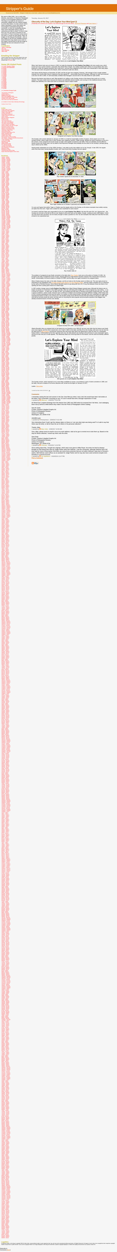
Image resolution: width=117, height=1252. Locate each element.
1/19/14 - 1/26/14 (5, 637)
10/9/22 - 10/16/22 (6, 1126)
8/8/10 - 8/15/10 (5, 439)
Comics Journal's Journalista (8, 124)
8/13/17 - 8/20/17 (5, 849)
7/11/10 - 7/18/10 (5, 434)
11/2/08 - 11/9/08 (5, 336)
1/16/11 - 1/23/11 (5, 464)
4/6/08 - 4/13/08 (5, 302)
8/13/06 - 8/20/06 (5, 206)
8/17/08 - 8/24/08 (5, 324)
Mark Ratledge (5, 50)
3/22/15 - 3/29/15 (5, 707)
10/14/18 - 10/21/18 (6, 918)
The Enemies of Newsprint (7, 92)
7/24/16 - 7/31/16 (5, 786)
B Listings (4, 68)
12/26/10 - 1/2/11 (5, 460)
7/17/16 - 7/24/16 (5, 785)
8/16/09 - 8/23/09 (5, 383)
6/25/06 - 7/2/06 (5, 198)
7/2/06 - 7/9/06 (5, 199)
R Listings (4, 88)
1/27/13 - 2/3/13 (5, 579)
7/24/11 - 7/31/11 (5, 492)
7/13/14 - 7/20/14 (5, 666)
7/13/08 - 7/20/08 (5, 318)
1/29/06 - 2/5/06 (5, 176)
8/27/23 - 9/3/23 (5, 1178)
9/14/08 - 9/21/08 (5, 328)
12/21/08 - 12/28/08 (6, 344)
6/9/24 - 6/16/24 (5, 1225)
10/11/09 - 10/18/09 (6, 392)
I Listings (4, 77)
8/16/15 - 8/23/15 (5, 731)
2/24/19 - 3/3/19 (5, 940)
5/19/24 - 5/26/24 (5, 1221)
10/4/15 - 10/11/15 (6, 739)
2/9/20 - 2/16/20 (5, 995)
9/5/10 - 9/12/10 (5, 443)
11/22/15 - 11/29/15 (6, 746)
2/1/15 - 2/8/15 (5, 699)
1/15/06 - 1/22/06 (5, 174)
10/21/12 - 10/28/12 (6, 564)
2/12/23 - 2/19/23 (5, 1146)
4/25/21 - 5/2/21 (5, 1040)
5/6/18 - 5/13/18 (5, 892)
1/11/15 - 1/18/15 (5, 695)
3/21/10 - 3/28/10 (5, 417)
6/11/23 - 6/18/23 (5, 1166)
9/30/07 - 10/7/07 (5, 272)
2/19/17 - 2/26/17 (5, 820)
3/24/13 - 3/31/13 (5, 589)
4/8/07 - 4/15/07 (5, 244)
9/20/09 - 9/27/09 (5, 389)
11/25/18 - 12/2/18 (6, 925)
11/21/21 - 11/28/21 (6, 1074)
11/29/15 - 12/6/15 (6, 748)
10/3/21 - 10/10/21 (6, 1066)
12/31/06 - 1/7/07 (5, 228)
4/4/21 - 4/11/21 (5, 1036)
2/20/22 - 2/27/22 (5, 1089)
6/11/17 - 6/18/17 (5, 839)
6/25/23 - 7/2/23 (5, 1168)
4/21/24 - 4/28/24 (5, 1217)
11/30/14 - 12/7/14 (6, 689)
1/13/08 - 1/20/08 (5, 289)
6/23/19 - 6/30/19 (5, 959)
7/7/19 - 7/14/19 (5, 961)
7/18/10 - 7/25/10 (5, 435)
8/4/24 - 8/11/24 (5, 1234)
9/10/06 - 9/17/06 (5, 210)
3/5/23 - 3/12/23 (5, 1150)
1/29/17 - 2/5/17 (5, 817)
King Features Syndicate (7, 114)
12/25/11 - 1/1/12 (5, 517)
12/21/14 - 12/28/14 (6, 692)
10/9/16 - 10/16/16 (6, 799)
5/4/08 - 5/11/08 (5, 307)
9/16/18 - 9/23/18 (5, 914)
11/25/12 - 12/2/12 (6, 569)
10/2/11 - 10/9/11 (5, 503)
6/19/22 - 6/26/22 (5, 1108)
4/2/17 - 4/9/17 (5, 827)
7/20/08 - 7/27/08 (5, 319)
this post (10, 60)
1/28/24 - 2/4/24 (5, 1203)
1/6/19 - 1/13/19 (5, 932)
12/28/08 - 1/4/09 (5, 345)
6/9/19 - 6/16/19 (5, 957)
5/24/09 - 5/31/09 (5, 369)
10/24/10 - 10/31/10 (6, 450)
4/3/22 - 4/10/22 (5, 1095)
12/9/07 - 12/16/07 (6, 283)
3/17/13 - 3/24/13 (5, 587)
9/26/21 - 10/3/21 (5, 1065)
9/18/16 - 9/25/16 (5, 795)
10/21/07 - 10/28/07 (6, 275)
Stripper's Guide (20, 8)
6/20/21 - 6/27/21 (5, 1049)
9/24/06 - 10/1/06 (5, 212)
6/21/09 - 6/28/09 (5, 374)
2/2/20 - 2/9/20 (5, 994)
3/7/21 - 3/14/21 (5, 1032)
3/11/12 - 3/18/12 (5, 529)
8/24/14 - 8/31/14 (5, 673)
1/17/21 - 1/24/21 (5, 1024)
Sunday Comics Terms (6, 104)
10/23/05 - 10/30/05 (6, 160)
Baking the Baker (5, 148)
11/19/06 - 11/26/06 (6, 222)
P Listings (4, 85)
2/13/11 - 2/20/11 (5, 468)
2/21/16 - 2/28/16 (5, 761)
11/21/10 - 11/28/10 (6, 454)
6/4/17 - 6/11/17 (5, 837)
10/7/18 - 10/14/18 (6, 917)
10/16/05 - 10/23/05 (6, 159)
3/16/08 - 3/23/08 (5, 299)
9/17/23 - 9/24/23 (5, 1182)
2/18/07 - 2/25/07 (5, 236)
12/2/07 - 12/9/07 (5, 282)
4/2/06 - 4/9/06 (5, 186)
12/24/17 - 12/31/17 (6, 870)
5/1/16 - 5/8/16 (5, 773)
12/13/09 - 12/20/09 (6, 401)
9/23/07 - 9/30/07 (5, 270)
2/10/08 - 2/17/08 (5, 293)
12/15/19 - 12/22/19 (6, 986)
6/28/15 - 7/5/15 (5, 723)
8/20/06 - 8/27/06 (5, 207)
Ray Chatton (74, 275)
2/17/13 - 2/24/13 (5, 583)
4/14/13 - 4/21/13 (5, 592)
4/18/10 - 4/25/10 (5, 420)
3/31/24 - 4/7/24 (5, 1214)
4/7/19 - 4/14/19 (5, 946)
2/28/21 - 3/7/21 (5, 1031)
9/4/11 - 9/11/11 (5, 499)
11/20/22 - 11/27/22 (6, 1133)
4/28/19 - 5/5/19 (5, 950)
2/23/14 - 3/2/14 (5, 643)
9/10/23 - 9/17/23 (5, 1181)
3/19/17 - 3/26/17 (5, 825)
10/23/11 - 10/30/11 (6, 507)
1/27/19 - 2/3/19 (5, 935)
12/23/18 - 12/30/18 (6, 929)
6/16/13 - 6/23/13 (5, 602)
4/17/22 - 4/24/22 (5, 1098)
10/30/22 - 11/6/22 (6, 1129)
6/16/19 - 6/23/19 (5, 958)
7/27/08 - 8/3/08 (5, 320)
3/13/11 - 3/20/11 (5, 473)
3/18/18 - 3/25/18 (5, 884)
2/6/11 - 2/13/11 (5, 467)
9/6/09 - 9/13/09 (5, 386)
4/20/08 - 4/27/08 (5, 304)
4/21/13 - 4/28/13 (5, 593)
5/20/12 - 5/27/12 (5, 541)
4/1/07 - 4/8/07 (5, 243)
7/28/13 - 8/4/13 (5, 609)
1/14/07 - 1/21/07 (5, 231)
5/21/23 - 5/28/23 (5, 1162)
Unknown (44, 445)
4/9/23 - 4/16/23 (5, 1156)
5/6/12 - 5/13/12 (5, 539)
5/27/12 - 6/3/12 (5, 542)
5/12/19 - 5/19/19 (5, 952)
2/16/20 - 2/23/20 (5, 996)
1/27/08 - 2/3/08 (5, 291)
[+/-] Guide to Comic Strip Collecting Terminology (13, 101)
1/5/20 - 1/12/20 (5, 990)
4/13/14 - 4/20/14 (5, 651)
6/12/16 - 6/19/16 (5, 779)
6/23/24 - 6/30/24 (5, 1227)
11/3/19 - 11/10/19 (6, 979)
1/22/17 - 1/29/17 (5, 816)
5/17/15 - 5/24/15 (5, 716)
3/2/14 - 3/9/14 (5, 644)
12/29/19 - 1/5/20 (5, 989)
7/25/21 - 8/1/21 (5, 1054)
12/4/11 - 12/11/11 (6, 514)
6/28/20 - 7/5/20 (5, 1014)
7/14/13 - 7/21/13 (5, 607)
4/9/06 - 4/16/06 (5, 187)
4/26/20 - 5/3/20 (5, 1003)
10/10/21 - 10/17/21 (6, 1067)
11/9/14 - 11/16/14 (6, 685)
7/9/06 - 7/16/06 (5, 200)
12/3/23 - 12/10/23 (6, 1194)
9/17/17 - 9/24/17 (5, 854)
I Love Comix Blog (6, 140)
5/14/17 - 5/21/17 (5, 834)
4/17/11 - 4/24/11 (5, 476)
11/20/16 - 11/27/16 (6, 806)
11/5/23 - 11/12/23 (6, 1190)
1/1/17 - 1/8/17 (5, 812)
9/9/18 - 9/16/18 (5, 912)
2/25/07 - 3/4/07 (5, 237)
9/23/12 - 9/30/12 (5, 559)
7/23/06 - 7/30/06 (5, 202)
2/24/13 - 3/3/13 (5, 584)
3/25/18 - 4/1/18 (5, 885)
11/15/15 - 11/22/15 (6, 745)
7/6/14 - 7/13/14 (5, 665)
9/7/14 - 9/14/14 (5, 675)
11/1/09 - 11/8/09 (5, 394)
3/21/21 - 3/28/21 (5, 1034)
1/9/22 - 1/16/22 (5, 1082)
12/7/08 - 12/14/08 (6, 342)
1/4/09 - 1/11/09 (5, 347)
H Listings (4, 76)
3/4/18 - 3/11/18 (5, 882)
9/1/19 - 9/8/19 (5, 970)
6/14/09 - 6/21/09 (5, 373)
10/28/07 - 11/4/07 (6, 276)
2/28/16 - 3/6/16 (5, 762)
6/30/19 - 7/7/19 (5, 960)
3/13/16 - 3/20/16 (5, 765)
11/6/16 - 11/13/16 (6, 803)
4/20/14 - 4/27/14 (5, 652)
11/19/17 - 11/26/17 (6, 865)
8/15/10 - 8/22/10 (5, 440)
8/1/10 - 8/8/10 (5, 437)
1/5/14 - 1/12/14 (5, 635)
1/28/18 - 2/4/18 (5, 876)
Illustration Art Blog (6, 141)
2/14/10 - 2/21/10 (5, 411)
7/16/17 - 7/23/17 (5, 844)
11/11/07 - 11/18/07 (6, 278)
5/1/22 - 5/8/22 (5, 1100)
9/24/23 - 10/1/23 (5, 1183)
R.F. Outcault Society (6, 144)
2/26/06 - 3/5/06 (5, 181)
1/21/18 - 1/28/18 (5, 875)
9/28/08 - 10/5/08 (5, 331)
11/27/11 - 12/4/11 (6, 512)
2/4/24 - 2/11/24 (5, 1204)
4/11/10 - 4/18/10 (5, 419)
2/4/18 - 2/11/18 (5, 877)
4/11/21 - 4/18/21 (5, 1037)
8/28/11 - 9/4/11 (5, 498)
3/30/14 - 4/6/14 (5, 649)
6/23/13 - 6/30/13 (5, 603)
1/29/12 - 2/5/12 (5, 523)
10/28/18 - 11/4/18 (6, 920)
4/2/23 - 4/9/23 (5, 1154)
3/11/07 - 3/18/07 (5, 240)
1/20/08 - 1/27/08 (5, 290)
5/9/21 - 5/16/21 (5, 1042)
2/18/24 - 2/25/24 (5, 1207)
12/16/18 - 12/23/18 (6, 928)
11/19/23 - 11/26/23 (6, 1192)
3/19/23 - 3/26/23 (5, 1152)
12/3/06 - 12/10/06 (6, 224)
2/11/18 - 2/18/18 (5, 878)
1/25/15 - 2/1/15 (5, 698)
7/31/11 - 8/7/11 (5, 493)
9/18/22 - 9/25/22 (5, 1123)
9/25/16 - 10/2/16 (5, 796)
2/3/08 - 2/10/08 (5, 292)
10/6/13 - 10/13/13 (6, 620)
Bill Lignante (45, 331)
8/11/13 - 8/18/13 (5, 611)
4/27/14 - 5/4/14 (5, 653)
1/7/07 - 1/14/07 (5, 229)
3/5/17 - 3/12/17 (5, 823)
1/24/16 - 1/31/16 (5, 757)
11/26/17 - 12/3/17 (6, 866)
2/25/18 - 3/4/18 (5, 881)
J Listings (4, 78)
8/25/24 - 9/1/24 (5, 1237)
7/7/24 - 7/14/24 (5, 1229)
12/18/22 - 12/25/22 (6, 1137)
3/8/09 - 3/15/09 (5, 357)
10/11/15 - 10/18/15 (6, 740)
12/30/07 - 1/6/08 (5, 286)
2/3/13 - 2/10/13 (5, 581)
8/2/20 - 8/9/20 (5, 1016)
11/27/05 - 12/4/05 (6, 166)
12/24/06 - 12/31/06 (6, 227)
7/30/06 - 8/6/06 (5, 203)
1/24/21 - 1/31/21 (5, 1025)
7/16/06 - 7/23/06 (5, 201)
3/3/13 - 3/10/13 (5, 585)
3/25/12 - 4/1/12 (5, 532)
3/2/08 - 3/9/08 (5, 297)
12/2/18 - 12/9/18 (5, 926)
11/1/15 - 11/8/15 (5, 743)
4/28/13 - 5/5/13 (5, 594)
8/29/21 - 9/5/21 (5, 1060)
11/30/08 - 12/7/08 (6, 341)
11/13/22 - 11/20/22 (6, 1132)
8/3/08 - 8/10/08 (5, 322)
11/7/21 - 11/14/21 (6, 1071)
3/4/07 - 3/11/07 (5, 239)
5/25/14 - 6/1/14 (5, 658)
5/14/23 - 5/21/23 (5, 1161)
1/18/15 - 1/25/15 (5, 697)
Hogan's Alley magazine (7, 111)
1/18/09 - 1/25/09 (5, 349)
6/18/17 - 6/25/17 (5, 840)
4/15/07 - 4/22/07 (5, 245)
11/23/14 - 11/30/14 (6, 687)
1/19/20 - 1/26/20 (5, 992)
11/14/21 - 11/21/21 (6, 1073)
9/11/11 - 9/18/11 (5, 500)
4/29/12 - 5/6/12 (5, 537)
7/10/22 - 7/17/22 (5, 1111)
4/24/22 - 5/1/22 (5, 1099)
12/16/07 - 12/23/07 (6, 284)
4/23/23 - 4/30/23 (5, 1158)
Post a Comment (37, 458)
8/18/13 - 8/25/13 (5, 612)
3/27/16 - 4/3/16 (5, 767)
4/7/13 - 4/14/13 (5, 591)
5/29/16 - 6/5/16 (5, 777)
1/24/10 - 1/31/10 (5, 408)
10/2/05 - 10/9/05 (5, 157)
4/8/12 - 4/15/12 (5, 534)
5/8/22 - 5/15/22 (5, 1101)
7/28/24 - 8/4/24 (5, 1233)
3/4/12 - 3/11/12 (5, 528)
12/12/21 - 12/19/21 (6, 1077)
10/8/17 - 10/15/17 (6, 858)
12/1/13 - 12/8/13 (5, 629)
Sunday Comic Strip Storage (8, 98)
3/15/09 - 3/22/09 (5, 358)
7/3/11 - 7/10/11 (5, 489)
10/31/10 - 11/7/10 (6, 451)
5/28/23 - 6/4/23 (5, 1164)
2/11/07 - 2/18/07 (5, 235)
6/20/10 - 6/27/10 (5, 431)
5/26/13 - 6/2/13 (5, 599)
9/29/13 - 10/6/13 (5, 619)
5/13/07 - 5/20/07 (5, 250)
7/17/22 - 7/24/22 (5, 1112)
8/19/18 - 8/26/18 (5, 909)
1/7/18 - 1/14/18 (5, 873)
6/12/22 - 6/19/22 (5, 1107)
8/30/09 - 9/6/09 (5, 385)
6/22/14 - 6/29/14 (5, 662)
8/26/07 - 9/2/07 (5, 266)
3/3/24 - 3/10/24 (5, 1209)
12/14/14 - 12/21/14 (6, 691)
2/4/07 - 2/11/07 (5, 234)
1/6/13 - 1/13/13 (5, 576)
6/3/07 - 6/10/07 (5, 253)
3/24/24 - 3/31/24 (5, 1212)
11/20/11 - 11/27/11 (6, 511)
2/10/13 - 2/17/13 (5, 582)
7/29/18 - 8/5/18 (5, 906)
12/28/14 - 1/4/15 (5, 693)
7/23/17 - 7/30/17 (5, 845)
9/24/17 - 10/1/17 (5, 856)
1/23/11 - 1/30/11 (5, 465)
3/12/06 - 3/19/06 (5, 183)
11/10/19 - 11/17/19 (6, 981)
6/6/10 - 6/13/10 (5, 428)
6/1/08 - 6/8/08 (5, 311)
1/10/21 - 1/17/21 (5, 1023)
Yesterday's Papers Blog (7, 130)
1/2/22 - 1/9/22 (5, 1081)
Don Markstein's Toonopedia (8, 147)
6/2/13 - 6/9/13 (5, 600)
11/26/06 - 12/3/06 (6, 223)
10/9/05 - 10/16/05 (6, 158)
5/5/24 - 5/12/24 (5, 1219)
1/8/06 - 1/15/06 (5, 173)
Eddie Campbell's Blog (7, 133)
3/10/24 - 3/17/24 (5, 1210)
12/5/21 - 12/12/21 (6, 1076)
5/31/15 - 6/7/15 (5, 718)
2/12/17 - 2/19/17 (5, 819)
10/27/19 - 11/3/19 (6, 978)
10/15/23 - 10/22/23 (6, 1186)
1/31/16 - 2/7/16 (5, 758)
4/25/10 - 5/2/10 (5, 422)
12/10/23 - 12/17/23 (6, 1195)
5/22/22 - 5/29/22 (5, 1103)
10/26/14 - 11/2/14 (6, 683)
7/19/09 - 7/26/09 (5, 378)
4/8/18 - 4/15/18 (5, 887)
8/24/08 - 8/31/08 (5, 325)
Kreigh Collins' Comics (7, 109)
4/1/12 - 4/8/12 (5, 533)
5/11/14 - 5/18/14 (5, 656)
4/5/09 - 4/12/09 (5, 361)
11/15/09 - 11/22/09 (6, 397)
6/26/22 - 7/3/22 (5, 1109)
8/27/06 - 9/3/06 (5, 208)
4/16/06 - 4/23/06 (5, 189)
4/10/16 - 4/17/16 (5, 769)
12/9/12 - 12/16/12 (6, 572)
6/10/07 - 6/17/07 (5, 254)
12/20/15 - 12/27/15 (6, 751)
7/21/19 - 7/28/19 (5, 964)
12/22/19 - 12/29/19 (6, 987)
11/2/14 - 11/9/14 (5, 684)
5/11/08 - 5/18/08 (5, 308)
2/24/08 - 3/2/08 (5, 295)
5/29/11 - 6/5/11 (5, 483)
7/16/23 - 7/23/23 (5, 1171)
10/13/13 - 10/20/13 (6, 622)
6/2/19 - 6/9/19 (5, 956)
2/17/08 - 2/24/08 (5, 294)
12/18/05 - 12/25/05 (6, 169)
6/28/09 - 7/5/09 (5, 375)
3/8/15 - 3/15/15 (5, 704)
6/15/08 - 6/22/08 (5, 314)
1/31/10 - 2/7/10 (5, 409)
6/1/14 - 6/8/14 (5, 659)
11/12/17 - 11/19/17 (6, 864)
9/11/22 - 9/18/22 (5, 1121)
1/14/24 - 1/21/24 (5, 1201)
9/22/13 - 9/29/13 (5, 618)
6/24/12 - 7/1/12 (5, 547)
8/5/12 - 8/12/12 (5, 551)
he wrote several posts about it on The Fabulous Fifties (67, 282)
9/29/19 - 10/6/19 (5, 974)
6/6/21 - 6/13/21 (5, 1046)
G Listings (4, 74)
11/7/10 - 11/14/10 (6, 452)
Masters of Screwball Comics (8, 128)
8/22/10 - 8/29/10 (5, 441)
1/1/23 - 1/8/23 (5, 1140)
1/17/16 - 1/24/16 (5, 756)
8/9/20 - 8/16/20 (5, 1017)
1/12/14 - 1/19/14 (5, 636)
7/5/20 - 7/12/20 (5, 1015)
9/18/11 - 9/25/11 (5, 501)
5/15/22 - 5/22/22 (5, 1102)
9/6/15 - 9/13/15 (5, 734)
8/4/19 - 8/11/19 (5, 966)
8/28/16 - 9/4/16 (5, 792)
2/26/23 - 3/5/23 (5, 1149)
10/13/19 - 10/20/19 (6, 976)
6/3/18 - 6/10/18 (5, 896)
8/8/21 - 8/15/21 (5, 1057)
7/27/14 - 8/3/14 (5, 668)
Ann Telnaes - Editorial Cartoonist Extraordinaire (12, 138)
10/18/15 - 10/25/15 (6, 741)
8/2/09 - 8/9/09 (5, 381)
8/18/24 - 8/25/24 (5, 1236)
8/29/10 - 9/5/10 (5, 442)
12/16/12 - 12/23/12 (6, 573)
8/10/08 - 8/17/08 (5, 323)
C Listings (4, 70)
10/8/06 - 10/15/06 (6, 215)
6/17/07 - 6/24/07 (5, 256)
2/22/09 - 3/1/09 (5, 354)
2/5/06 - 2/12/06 (5, 177)
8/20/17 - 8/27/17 (5, 850)
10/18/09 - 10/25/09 (6, 393)
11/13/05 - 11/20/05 (6, 164)
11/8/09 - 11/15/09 (6, 395)
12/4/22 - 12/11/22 (6, 1135)
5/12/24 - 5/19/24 (5, 1220)
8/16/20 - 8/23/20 (5, 1018)
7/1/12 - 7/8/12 (5, 548)
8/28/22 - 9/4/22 (5, 1119)
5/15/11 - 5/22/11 (5, 481)
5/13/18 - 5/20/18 (5, 893)
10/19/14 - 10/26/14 (6, 682)
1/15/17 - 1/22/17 (5, 815)
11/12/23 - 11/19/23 (6, 1191)
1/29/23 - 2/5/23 (5, 1144)
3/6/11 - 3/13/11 (5, 472)
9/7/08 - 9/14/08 (5, 327)
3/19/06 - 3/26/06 (5, 184)
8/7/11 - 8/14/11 (5, 494)
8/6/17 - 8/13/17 (5, 848)
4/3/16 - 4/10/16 (5, 768)
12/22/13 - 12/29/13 (6, 633)
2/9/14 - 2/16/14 (5, 641)
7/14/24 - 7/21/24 (5, 1231)
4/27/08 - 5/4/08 (5, 306)
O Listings (4, 84)
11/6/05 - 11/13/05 (6, 162)
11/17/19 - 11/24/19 (6, 982)
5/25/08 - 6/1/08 (5, 310)
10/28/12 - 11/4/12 (6, 565)
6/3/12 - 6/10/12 (5, 543)
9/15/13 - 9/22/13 (5, 617)
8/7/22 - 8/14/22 (5, 1116)
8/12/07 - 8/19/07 (5, 264)
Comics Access (5, 119)
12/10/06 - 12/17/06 (6, 225)
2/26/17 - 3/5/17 (5, 821)
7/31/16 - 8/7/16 (5, 787)
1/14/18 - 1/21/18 (5, 874)
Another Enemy (5, 93)
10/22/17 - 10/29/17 (6, 860)
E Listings (4, 72)
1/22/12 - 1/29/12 (5, 522)
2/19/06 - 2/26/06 (5, 180)
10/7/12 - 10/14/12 (6, 561)
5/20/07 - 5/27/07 (5, 251)
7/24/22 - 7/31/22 (5, 1114)
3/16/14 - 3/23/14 (5, 647)
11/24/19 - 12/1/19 (6, 983)
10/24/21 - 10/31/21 (6, 1069)
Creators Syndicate (6, 113)
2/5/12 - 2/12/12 (5, 524)
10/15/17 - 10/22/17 (6, 859)
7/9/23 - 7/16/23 (5, 1170)
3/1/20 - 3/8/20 (5, 999)
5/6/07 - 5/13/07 (5, 249)
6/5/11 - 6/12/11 (5, 484)
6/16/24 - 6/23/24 (5, 1226)
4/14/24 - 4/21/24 (5, 1216)
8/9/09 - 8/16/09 (5, 382)
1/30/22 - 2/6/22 (5, 1085)
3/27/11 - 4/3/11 (5, 475)
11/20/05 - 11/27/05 (6, 165)
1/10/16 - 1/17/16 (5, 754)
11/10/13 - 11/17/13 (6, 626)
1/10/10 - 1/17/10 (5, 406)
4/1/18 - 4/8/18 (5, 886)
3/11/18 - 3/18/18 (5, 883)
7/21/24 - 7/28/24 (5, 1232)
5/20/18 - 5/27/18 (5, 894)
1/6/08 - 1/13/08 (5, 287)
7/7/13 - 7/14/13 (5, 606)
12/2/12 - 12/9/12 (5, 570)
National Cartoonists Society (8, 127)
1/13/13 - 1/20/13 (5, 577)
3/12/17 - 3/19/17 (5, 824)
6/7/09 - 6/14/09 (5, 372)
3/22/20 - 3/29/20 (5, 1002)
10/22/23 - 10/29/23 (6, 1187)
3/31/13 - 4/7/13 (5, 590)
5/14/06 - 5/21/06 (5, 193)
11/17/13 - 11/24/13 (6, 627)
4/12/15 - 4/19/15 (5, 710)
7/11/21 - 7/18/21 (5, 1052)
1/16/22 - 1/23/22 (5, 1083)
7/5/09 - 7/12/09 (5, 376)
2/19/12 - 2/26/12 (5, 526)
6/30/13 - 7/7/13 (5, 604)
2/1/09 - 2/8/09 (5, 351)
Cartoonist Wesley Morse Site (8, 132)
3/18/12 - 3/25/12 (5, 531)
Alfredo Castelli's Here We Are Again (10, 125)
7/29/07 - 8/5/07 (5, 261)
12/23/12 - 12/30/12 (6, 574)
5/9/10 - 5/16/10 (5, 424)
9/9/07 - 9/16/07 (5, 268)
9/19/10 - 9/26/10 (5, 445)
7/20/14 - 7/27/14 (5, 667)
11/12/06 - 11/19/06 (6, 220)
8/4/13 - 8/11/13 (5, 610)
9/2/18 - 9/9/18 (5, 911)
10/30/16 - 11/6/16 (6, 802)
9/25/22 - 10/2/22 (5, 1124)
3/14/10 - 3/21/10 (5, 416)
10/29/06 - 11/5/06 (6, 218)
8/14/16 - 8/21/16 (5, 790)
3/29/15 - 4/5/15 (5, 708)
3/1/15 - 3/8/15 (5, 703)
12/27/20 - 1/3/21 (5, 1020)
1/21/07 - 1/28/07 (5, 232)
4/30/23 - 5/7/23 (5, 1159)
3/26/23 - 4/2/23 (5, 1153)
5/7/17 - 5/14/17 (5, 833)
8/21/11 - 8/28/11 (5, 497)
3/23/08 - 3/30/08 (5, 300)
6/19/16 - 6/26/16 (5, 781)
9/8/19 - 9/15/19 (5, 971)
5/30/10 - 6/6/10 (5, 427)
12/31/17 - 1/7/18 (5, 871)
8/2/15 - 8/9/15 (5, 728)
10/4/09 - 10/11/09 (6, 391)
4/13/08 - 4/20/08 (5, 303)
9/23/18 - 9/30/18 (5, 915)
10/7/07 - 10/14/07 (6, 273)
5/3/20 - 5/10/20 (5, 1004)
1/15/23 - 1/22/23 (5, 1142)
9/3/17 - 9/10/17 (5, 852)
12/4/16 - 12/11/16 (6, 808)
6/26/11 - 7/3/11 (5, 487)
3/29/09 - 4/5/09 (5, 360)
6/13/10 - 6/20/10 (5, 429)
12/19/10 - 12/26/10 (6, 459)
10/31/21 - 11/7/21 (6, 1070)
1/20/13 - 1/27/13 (5, 578)
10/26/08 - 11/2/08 (6, 335)
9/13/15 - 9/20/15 (5, 735)
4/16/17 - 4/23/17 (5, 829)
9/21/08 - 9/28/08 (5, 329)
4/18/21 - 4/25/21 (5, 1039)
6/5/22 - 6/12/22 (5, 1106)
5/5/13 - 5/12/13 (5, 595)
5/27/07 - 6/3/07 (5, 252)
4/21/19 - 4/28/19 (5, 949)
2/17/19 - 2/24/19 (5, 939)
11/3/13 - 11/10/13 (6, 625)
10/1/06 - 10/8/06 (5, 214)
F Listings (4, 73)
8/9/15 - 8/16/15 (5, 729)
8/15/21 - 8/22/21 (5, 1058)
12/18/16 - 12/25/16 (6, 810)
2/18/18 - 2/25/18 (5, 879)
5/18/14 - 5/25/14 (5, 657)
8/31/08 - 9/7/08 (5, 326)
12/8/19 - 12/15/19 (6, 985)
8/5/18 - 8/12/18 (5, 907)
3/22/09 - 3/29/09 (5, 359)
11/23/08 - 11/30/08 (6, 340)
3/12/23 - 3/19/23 (5, 1151)
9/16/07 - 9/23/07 (5, 269)
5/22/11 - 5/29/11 (5, 482)
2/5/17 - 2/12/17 (5, 818)
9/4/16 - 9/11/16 (5, 793)
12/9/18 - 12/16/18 (6, 927)
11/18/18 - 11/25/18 (6, 924)
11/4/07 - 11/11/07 (6, 277)
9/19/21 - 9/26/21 (5, 1064)
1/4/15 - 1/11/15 (5, 694)
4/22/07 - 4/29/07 (5, 247)
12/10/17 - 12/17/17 (6, 868)
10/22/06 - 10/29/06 (6, 217)
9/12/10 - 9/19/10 (5, 444)
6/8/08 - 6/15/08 (5, 312)
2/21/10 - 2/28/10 (5, 412)
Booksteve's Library (6, 149)
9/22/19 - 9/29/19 (5, 973)
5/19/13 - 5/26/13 (5, 598)
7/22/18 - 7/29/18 (5, 904)
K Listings (4, 79)
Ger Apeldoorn (45, 456)
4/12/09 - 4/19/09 (5, 362)
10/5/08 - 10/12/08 (6, 332)
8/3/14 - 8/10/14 (5, 669)
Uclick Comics (5, 116)
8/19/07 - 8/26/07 (5, 265)
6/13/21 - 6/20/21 (5, 1048)
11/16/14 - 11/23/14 (6, 686)
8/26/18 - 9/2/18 (5, 910)
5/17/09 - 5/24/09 (5, 368)
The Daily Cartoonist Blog (7, 123)
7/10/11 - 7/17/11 (5, 490)
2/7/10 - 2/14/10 (5, 410)
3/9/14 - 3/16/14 (5, 645)
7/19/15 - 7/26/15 (5, 726)
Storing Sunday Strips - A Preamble (9, 97)
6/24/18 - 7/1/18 (5, 900)
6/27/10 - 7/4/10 (5, 432)
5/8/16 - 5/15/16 (5, 774)
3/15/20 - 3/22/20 (5, 1001)
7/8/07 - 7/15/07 (5, 259)
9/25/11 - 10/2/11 (5, 502)
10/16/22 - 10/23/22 (6, 1127)
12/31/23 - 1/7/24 (5, 1199)
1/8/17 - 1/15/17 (5, 814)
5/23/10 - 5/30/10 (5, 426)
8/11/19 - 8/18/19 (5, 967)
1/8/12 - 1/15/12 (5, 519)
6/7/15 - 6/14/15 (5, 719)
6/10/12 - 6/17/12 (5, 544)
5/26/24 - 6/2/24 (5, 1223)
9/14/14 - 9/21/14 (5, 676)
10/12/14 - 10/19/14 (6, 681)
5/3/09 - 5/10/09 (5, 366)
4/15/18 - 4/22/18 (5, 889)
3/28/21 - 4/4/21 (5, 1035)
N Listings (4, 83)
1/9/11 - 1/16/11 (5, 462)
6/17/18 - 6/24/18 (5, 899)
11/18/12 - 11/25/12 (6, 568)
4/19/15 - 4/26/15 (5, 711)
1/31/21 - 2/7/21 (5, 1026)
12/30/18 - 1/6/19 (5, 931)
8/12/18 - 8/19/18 (5, 908)
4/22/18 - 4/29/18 (5, 890)
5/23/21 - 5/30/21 (5, 1044)
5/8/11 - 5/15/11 (5, 479)
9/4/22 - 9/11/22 (5, 1120)
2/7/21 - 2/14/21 (5, 1027)
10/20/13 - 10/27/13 (6, 623)
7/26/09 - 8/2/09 (5, 379)
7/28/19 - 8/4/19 (5, 965)
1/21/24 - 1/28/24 (5, 1202)
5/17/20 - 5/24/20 (5, 1007)
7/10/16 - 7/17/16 (5, 784)
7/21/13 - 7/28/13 (5, 608)
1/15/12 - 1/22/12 (5, 520)
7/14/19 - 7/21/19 (5, 962)
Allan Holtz (44, 429)
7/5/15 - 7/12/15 (5, 724)
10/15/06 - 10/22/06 (6, 216)
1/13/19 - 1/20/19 (5, 933)
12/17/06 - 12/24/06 (6, 226)
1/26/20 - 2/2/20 (5, 993)
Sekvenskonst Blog (6, 131)
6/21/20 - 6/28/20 (5, 1012)
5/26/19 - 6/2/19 (5, 954)
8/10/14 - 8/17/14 (5, 670)
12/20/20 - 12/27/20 (6, 1019)
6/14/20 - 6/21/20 (5, 1011)
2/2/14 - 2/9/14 (5, 640)
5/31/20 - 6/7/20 (5, 1009)
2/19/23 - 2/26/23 (5, 1148)
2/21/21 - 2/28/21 (5, 1029)
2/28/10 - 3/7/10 (5, 414)
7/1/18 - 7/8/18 (5, 901)
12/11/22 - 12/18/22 (6, 1136)
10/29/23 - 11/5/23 (6, 1189)
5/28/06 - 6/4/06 (5, 195)
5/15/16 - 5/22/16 (5, 775)
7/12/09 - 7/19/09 (5, 377)
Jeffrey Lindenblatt (6, 47)
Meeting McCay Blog (6, 143)
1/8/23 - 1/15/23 (5, 1141)
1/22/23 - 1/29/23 (5, 1143)
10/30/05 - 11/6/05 (6, 161)
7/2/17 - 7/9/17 (5, 842)
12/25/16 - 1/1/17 (5, 811)
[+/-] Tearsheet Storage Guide (9, 90)
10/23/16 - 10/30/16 (6, 801)
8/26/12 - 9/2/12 (5, 554)
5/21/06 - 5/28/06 (5, 194)
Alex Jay (4, 48)
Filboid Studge (5, 142)
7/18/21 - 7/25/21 (5, 1053)
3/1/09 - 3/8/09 (5, 356)
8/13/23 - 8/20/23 (5, 1176)
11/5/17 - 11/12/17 (6, 862)
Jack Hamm (92, 23)
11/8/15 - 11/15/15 (6, 744)
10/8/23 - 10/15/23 (6, 1185)
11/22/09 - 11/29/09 (6, 398)
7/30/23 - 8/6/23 (5, 1174)
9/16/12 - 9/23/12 (5, 558)
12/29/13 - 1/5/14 (5, 634)
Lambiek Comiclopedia (7, 145)
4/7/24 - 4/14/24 (5, 1215)
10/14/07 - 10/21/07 (6, 274)
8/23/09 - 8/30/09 (5, 384)
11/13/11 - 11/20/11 (6, 510)
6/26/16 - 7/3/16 (5, 782)
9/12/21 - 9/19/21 (5, 1062)
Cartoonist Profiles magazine (8, 110)
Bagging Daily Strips (6, 95)
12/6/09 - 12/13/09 (6, 400)
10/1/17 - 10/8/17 (5, 857)
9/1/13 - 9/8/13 (5, 615)
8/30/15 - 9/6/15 (5, 733)
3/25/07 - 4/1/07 (5, 242)
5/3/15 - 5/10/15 (5, 714)
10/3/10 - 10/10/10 (6, 448)
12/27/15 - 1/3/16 (5, 752)
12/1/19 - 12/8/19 (5, 984)
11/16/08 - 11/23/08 (6, 339)
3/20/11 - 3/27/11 (5, 474)
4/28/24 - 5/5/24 (5, 1218)
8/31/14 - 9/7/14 (5, 674)
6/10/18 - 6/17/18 (5, 898)
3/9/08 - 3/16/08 (5, 298)
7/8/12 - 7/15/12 (5, 549)
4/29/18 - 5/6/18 (5, 891)
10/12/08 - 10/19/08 (6, 333)
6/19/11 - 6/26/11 (5, 486)
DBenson (44, 400)
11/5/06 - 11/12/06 (6, 219)
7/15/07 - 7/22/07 (5, 260)
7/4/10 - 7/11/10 (5, 433)
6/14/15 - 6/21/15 (5, 720)
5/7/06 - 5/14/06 (5, 192)
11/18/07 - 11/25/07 (6, 279)
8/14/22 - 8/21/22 (5, 1117)
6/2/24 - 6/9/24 (5, 1224)
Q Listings (4, 87)
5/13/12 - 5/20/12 (5, 540)
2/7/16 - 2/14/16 (5, 759)
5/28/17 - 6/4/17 (5, 836)
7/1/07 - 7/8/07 (5, 258)
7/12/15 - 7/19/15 (5, 725)
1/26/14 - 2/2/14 (5, 639)
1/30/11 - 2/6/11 (5, 466)
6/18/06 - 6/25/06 (5, 197)
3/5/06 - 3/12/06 (5, 182)
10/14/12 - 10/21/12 (6, 562)
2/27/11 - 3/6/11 (5, 470)
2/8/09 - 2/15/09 (5, 352)
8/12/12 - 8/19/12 (5, 552)
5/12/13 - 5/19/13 (5, 597)
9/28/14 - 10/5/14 (5, 678)
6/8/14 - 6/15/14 (5, 660)
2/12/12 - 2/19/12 (5, 525)
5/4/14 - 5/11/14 (5, 654)
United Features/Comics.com (8, 115)
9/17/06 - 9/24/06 (5, 211)
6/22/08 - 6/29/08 (5, 315)
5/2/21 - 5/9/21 (5, 1041)
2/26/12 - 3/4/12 (5, 527)
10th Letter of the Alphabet (7, 122)
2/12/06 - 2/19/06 (5, 178)
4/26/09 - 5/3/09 (5, 365)
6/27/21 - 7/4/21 (5, 1050)
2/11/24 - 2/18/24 (5, 1206)
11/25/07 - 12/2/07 (6, 281)
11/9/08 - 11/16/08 (6, 337)
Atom (8, 1250)
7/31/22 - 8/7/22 (5, 1115)
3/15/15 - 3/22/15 (5, 706)
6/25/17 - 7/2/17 (5, 841)
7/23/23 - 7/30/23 (5, 1173)
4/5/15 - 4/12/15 (5, 709)
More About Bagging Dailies (8, 96)
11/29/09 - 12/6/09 (6, 399)
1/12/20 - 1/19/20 (5, 991)
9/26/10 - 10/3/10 (5, 447)
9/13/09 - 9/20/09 (5, 387)
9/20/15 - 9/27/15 (5, 736)
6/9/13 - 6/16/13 (5, 601)
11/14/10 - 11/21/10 (6, 453)
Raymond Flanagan (80, 23)
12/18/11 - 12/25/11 (6, 516)
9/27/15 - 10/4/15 (5, 737)
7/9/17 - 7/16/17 (5, 843)
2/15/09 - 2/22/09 (5, 353)
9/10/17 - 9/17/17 (5, 853)
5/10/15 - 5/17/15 (5, 715)
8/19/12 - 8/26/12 (5, 553)
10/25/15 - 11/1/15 (6, 742)
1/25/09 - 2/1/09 (5, 350)
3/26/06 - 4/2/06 (5, 185)
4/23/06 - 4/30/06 (5, 190)
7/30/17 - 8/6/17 (5, 846)
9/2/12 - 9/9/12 (5, 556)
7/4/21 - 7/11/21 (5, 1051)
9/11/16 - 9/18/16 (5, 794)
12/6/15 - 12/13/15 (6, 749)
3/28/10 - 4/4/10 (5, 418)
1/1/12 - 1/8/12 (5, 518)
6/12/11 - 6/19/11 (5, 485)
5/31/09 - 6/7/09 (5, 370)
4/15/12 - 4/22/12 (5, 535)
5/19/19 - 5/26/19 (5, 953)
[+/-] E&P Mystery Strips (8, 66)
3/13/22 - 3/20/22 (5, 1092)
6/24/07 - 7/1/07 (5, 257)
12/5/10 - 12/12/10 (6, 457)
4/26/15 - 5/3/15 (5, 712)
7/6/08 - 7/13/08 (5, 317)
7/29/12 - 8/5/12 (5, 550)
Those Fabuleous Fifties (7, 139)
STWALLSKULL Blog (6, 135)
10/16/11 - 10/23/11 (6, 506)
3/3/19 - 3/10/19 (5, 941)
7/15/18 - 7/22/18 (5, 903)
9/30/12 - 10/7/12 (5, 560)
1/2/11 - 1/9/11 (5, 461)
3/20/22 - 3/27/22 (5, 1093)
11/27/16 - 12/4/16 (6, 807)
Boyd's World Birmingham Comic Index (10, 151)
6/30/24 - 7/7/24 (5, 1228)
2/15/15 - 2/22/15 (5, 701)
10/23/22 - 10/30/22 (6, 1128)
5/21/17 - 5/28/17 (5, 835)
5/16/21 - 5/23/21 (5, 1043)
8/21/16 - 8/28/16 (5, 791)
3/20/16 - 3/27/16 (5, 766)
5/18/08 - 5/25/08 (5, 309)
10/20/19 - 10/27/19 (6, 977)
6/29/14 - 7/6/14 (5, 664)
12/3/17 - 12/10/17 (6, 867)
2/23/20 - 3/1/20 (5, 998)
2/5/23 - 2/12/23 (5, 1145)
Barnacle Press (5, 118)
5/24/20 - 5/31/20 (5, 1008)
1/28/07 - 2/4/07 (5, 233)
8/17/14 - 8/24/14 (5, 672)
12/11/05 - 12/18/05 (6, 168)
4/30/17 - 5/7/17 (5, 832)
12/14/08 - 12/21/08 (6, 343)
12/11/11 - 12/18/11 (6, 515)
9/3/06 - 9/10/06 (5, 209)
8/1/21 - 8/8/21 (5, 1056)
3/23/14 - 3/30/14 (5, 648)
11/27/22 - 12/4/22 (6, 1134)
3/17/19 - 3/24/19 (5, 943)
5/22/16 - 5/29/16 (5, 776)
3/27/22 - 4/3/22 (5, 1094)
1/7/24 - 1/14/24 (5, 1200)
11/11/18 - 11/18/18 (6, 923)
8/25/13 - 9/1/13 (5, 614)
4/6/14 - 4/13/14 (5, 650)
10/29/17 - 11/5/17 (6, 861)
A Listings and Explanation (8, 67)
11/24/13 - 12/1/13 (6, 628)
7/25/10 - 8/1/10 (5, 436)
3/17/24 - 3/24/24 (5, 1211)
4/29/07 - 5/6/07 (5, 248)
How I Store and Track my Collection (10, 99)
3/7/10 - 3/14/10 (5, 415)
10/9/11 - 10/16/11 (6, 504)
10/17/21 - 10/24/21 (6, 1068)
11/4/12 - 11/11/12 (6, 566)
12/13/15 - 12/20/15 (6, 750)
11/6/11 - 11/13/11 (6, 509)
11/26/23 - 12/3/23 (6, 1193)
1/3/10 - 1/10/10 (5, 404)
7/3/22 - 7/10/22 (5, 1110)
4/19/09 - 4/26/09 (5, 364)
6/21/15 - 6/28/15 (5, 722)
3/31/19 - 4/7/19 (5, 945)
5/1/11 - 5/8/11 (5, 478)
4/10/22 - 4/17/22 (5, 1096)
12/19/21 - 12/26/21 (6, 1078)
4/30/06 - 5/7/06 (5, 191)
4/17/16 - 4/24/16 (5, 770)
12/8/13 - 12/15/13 (6, 631)
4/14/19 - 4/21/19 (5, 948)
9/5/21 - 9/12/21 (5, 1061)
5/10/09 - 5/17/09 (5, 367)
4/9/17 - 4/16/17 (5, 828)
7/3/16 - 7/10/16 (5, 783)
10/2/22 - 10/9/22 (5, 1125)
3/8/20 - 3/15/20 (5, 1000)
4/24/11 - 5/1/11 (5, 477)
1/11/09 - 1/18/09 (5, 348)
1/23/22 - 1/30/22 (5, 1084)
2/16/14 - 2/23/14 (5, 642)
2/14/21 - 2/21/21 (5, 1028)
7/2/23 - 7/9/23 (5, 1169)
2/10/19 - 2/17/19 (5, 937)
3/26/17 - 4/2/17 (5, 826)
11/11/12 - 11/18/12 (6, 567)
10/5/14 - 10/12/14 (6, 679)
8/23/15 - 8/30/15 (5, 732)
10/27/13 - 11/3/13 (6, 624)
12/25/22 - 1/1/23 (5, 1139)
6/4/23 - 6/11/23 (5, 1165)
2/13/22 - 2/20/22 (5, 1087)
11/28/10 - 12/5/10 (6, 456)
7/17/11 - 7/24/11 (5, 491)
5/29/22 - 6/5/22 (5, 1104)
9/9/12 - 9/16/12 (5, 557)
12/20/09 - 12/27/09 (6, 402)
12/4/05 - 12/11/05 (6, 167)
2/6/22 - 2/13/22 (5, 1086)
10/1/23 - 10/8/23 (5, 1184)
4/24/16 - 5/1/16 (5, 771)
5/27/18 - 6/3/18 (5, 895)
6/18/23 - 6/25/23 (5, 1167)
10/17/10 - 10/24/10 (6, 449)
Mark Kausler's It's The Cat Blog (9, 136)
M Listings (4, 82)
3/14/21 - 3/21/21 (5, 1033)
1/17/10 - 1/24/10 (5, 407)
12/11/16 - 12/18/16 (6, 809)
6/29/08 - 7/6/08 (5, 316)
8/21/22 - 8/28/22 (5, 1118)
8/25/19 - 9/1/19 (5, 969)
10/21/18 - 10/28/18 (6, 919)
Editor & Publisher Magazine (8, 117)
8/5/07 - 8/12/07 (5, 262)
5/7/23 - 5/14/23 (5, 1160)
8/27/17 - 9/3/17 (5, 851)
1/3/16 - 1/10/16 (5, 753)
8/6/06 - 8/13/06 (5, 205)
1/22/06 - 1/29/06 (5, 175)
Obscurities (39, 386)
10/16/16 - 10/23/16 (6, 800)
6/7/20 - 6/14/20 (5, 1010)
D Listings (4, 71)
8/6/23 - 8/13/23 (5, 1175)
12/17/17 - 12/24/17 (6, 869)
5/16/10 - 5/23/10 (5, 425)
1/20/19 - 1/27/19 (5, 934)
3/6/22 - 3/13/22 (5, 1091)
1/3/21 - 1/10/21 (5, 1021)
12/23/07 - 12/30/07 (6, 285)
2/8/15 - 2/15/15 (5, 700)
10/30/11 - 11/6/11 (6, 508)
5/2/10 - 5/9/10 (5, 423)
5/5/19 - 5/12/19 (5, 951)
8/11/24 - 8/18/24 (5, 1235)
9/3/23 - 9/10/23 (5, 1179)
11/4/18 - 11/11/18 (6, 921)
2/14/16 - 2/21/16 (5, 760)
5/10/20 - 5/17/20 (5, 1006)
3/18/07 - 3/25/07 (5, 241)
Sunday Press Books (6, 134)
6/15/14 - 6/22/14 (5, 661)
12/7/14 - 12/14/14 (6, 690)
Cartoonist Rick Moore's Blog (8, 150)
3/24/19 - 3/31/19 (5, 944)
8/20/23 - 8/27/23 (5, 1177)
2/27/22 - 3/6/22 (5, 1090)
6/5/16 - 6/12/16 (5, 778)
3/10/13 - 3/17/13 (5, 586)
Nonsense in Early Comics (7, 126)
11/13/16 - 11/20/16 (6, 804)
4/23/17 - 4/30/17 (5, 831)
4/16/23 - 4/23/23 (5, 1157)
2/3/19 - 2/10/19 (5, 936)
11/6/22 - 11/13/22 (6, 1131)
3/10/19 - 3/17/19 (5, 942)
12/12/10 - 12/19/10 (6, 458)
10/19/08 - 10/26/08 (6, 334)
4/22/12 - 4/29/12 (5, 536)
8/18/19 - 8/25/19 (5, 968)
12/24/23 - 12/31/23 (6, 1198)
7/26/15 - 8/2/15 (5, 727)
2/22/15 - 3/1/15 (5, 702)
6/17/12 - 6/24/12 (5, 545)
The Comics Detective (6, 120)
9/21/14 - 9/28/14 (5, 677)
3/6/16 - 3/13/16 (5, 764)
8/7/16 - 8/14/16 (5, 789)
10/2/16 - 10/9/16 (5, 798)
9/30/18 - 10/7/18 (5, 916)
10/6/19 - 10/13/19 (6, 975)
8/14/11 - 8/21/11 (5, 495)
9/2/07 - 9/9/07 (5, 267)
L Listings (4, 80)
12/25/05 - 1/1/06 (5, 170)
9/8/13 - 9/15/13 (5, 616)
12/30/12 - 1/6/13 (5, 575)
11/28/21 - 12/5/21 (6, 1075)
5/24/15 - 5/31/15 (5, 717)
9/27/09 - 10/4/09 (5, 390)
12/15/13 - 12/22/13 (6, 632)
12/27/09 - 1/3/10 (5, 403)
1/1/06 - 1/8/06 (5, 172)
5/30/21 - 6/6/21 (5, 1045)
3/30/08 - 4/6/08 (5, 301)
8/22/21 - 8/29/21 (5, 1059)
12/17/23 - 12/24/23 (6, 1196)
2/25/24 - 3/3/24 (5, 1208)
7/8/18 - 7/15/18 (5, 902)
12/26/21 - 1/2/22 (5, 1079)
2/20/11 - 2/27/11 (5, 469)
